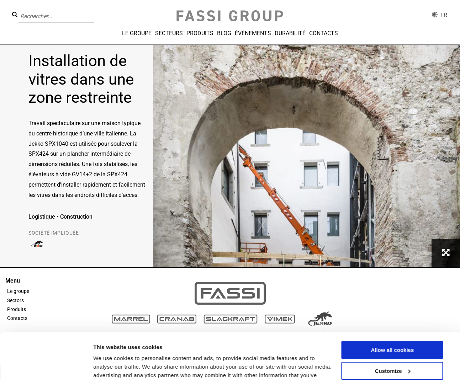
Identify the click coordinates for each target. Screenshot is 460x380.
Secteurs (169, 33)
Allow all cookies (392, 304)
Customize (393, 325)
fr (443, 15)
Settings (104, 366)
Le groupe (137, 33)
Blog (224, 33)
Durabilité (290, 33)
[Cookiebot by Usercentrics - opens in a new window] (46, 366)
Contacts (323, 33)
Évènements (253, 33)
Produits (199, 33)
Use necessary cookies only (392, 346)
